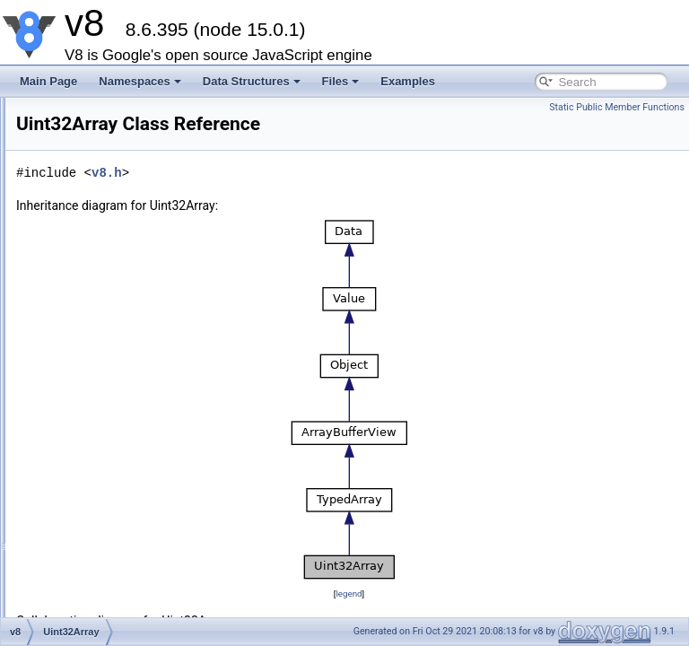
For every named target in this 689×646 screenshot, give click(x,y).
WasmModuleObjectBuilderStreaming (163, 168)
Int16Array (98, 346)
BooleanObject (109, 583)
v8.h (322, 197)
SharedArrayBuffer (118, 504)
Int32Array (98, 386)
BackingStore (105, 188)
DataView (96, 484)
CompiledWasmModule (129, 109)
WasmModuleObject (122, 129)
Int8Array (96, 307)
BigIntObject (103, 563)
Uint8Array (99, 267)
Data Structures (252, 81)
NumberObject (108, 543)
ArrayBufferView (112, 228)
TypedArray (101, 247)
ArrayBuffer (100, 208)
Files (341, 81)
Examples (407, 81)
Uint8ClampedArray (121, 287)
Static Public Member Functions (617, 107)
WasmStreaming (113, 149)
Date (85, 524)
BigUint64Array (110, 464)
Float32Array (104, 405)
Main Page (48, 81)
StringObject (103, 603)
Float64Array (104, 425)
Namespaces (140, 81)
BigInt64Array (106, 445)
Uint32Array (102, 366)
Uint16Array (102, 326)
